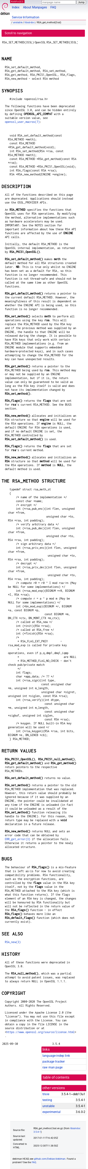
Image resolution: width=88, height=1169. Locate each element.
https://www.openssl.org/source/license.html (40, 1032)
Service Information (25, 17)
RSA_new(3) (13, 942)
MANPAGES (17, 1)
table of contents (56, 1077)
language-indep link (56, 1055)
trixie (45, 1094)
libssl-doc (30, 22)
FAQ (53, 7)
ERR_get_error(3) (17, 839)
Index (15, 7)
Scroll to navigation (18, 33)
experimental (51, 1112)
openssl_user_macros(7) (22, 121)
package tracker (53, 1061)
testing (47, 1100)
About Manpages (35, 7)
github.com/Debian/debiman (50, 1158)
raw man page (52, 1067)
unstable (17, 22)
